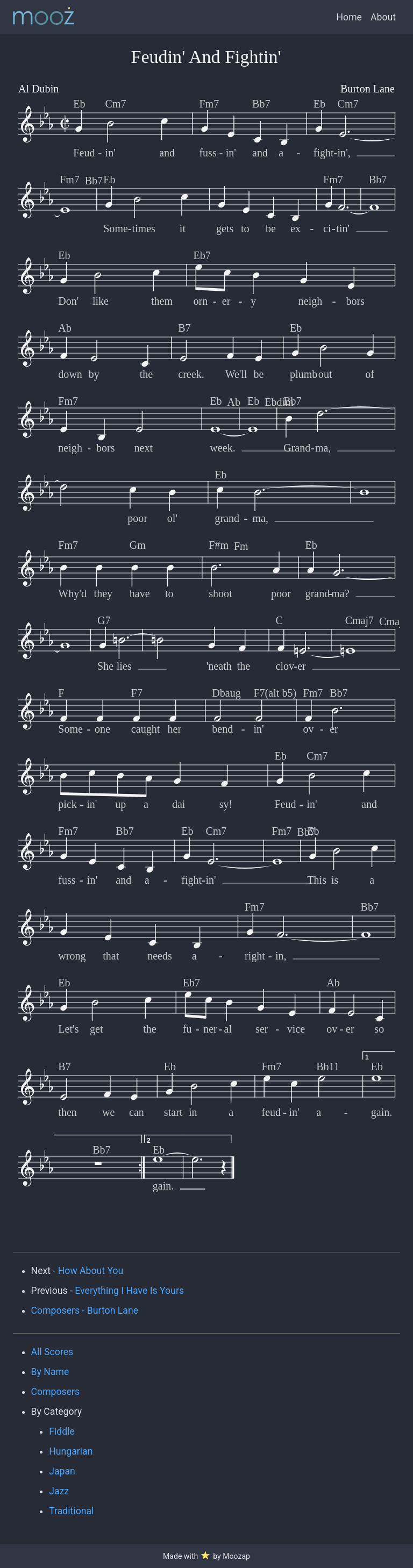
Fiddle (62, 1431)
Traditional (71, 1511)
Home (349, 17)
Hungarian (70, 1451)
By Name (50, 1371)
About (383, 17)
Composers (55, 1391)
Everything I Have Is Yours (129, 1290)
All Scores (52, 1352)
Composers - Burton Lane (84, 1310)
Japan (62, 1471)
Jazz (59, 1491)
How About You (91, 1270)
